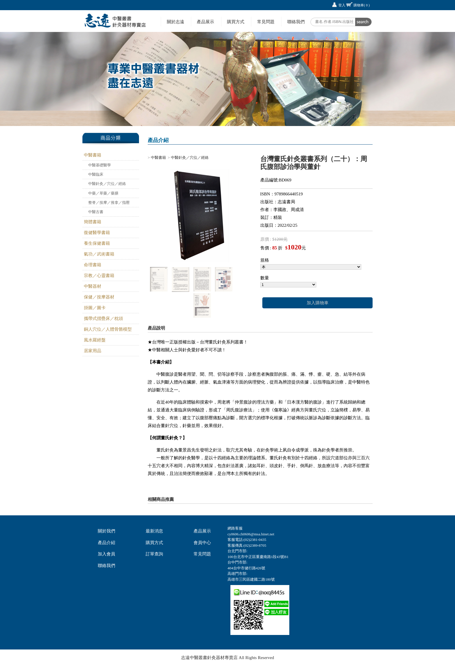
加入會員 (106, 554)
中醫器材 (92, 286)
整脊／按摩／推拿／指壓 (109, 202)
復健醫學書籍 (97, 232)
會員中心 (202, 542)
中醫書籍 (92, 155)
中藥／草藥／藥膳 (103, 193)
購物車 (361, 5)
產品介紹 (106, 542)
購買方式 (235, 21)
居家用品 (92, 350)
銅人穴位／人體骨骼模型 (108, 329)
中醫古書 (95, 212)
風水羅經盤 (95, 340)
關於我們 (106, 531)
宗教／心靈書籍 (99, 275)
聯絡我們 (296, 21)
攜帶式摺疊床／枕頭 (103, 318)
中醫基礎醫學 (99, 165)
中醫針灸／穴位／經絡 (107, 183)
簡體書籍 (92, 221)
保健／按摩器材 (99, 297)
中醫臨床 (95, 174)
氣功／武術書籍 (99, 254)
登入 (341, 5)
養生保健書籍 (97, 243)
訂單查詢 (154, 554)
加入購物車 (317, 302)
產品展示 (205, 21)
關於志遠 (175, 21)
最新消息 (154, 531)
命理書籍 (92, 264)
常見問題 (266, 21)
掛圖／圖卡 (95, 307)
